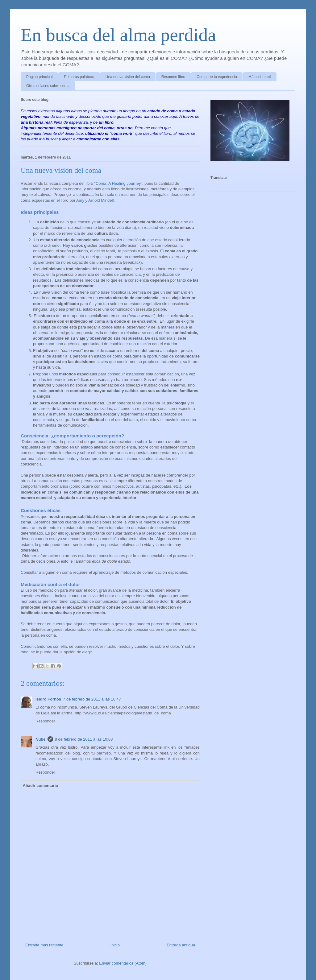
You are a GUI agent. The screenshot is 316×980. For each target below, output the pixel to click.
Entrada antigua (181, 945)
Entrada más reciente (44, 945)
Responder (45, 721)
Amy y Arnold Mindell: (95, 200)
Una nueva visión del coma (128, 77)
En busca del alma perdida (118, 35)
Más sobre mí (259, 77)
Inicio (115, 945)
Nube (40, 739)
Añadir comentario (40, 785)
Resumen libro (173, 77)
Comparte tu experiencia (217, 77)
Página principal (39, 77)
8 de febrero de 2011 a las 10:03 (84, 739)
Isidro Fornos (48, 699)
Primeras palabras (79, 77)
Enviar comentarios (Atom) (123, 963)
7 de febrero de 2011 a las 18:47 (92, 699)
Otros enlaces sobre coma (47, 86)
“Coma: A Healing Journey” (118, 183)
